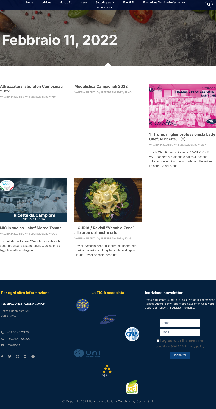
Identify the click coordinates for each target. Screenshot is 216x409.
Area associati (106, 8)
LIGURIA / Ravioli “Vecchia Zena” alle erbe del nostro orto (104, 232)
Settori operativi (106, 3)
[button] (209, 5)
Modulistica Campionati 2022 (101, 88)
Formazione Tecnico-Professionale (165, 3)
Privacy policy (194, 346)
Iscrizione (46, 3)
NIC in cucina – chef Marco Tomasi (31, 230)
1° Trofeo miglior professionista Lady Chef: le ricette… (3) (182, 139)
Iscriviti (180, 355)
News (85, 3)
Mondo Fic (67, 3)
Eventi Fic (130, 3)
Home (29, 3)
